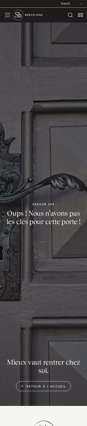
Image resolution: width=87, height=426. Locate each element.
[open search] (70, 15)
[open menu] (7, 15)
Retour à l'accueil (43, 386)
